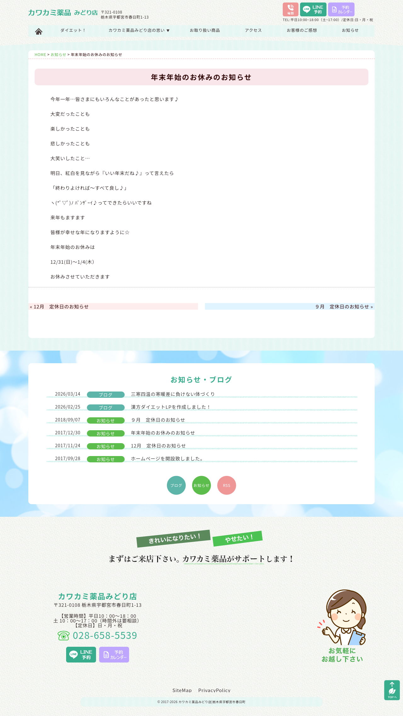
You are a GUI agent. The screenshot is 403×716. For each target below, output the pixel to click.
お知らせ (350, 30)
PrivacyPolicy (214, 690)
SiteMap (182, 690)
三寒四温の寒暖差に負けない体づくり (135, 394)
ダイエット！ (73, 30)
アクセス (253, 30)
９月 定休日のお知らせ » (344, 306)
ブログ (176, 485)
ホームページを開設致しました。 (130, 458)
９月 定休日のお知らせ (120, 420)
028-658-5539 (97, 635)
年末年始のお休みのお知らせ (125, 433)
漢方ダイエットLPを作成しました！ (133, 407)
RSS (226, 485)
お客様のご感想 (302, 30)
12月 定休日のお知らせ (120, 445)
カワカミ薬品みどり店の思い (139, 30)
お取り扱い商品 (205, 30)
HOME (40, 54)
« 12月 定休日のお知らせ (59, 306)
